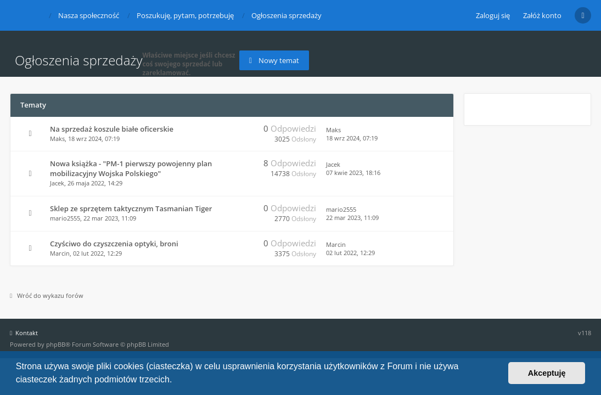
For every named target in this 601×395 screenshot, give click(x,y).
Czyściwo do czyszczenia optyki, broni (114, 244)
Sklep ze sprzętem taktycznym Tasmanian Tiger (131, 208)
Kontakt (24, 333)
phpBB (55, 344)
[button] (176, 380)
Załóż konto (542, 15)
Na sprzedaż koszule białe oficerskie (111, 129)
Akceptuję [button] (547, 373)
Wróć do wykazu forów (46, 295)
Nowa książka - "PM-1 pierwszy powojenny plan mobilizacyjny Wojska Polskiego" (131, 168)
